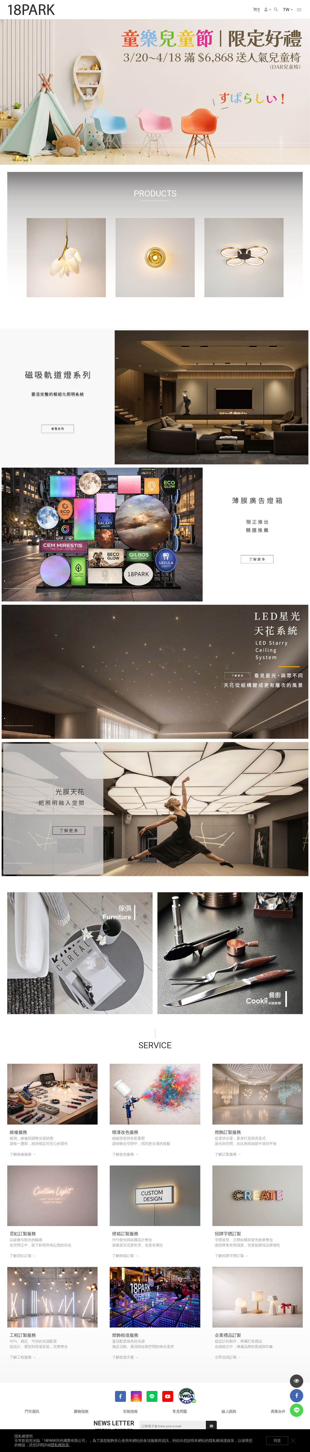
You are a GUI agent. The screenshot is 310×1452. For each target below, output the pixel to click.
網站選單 (299, 9)
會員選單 (266, 9)
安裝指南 (130, 1411)
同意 (277, 1440)
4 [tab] (160, 153)
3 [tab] (155, 153)
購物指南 (81, 1411)
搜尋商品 (276, 9)
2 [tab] (150, 153)
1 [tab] (145, 153)
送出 (211, 1426)
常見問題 (179, 1411)
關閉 (293, 1440)
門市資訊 (32, 1411)
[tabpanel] (155, 92)
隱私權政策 (60, 1445)
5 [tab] (164, 153)
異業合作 (278, 1411)
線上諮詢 (229, 1411)
